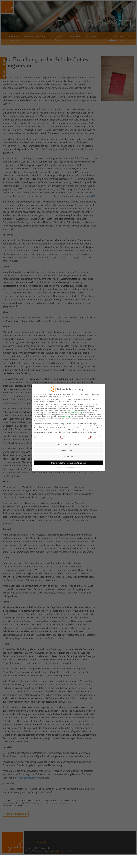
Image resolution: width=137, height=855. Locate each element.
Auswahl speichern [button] (68, 452)
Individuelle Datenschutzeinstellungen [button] (68, 465)
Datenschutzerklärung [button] (69, 469)
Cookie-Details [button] (58, 469)
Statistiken (65, 439)
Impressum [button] (79, 469)
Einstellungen (66, 419)
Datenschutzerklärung (74, 415)
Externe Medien (95, 439)
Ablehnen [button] (68, 459)
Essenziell (38, 439)
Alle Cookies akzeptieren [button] (68, 446)
